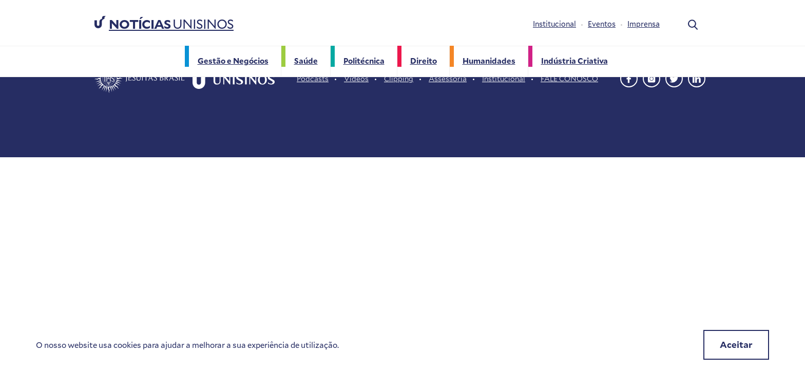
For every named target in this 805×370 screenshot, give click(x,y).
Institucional (554, 24)
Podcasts (313, 78)
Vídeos (356, 78)
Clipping (398, 78)
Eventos (602, 24)
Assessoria (448, 78)
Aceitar (736, 344)
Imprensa (643, 24)
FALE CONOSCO (569, 78)
